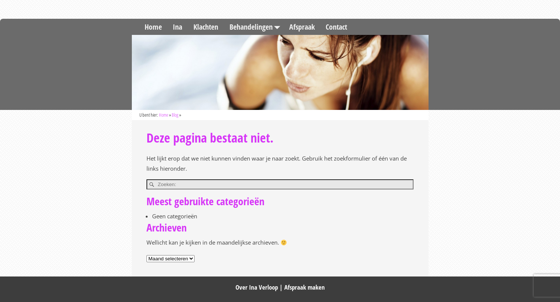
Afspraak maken (304, 287)
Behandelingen (256, 27)
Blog (175, 114)
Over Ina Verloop (256, 287)
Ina (177, 27)
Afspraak (302, 27)
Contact (336, 27)
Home (153, 27)
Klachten (205, 27)
